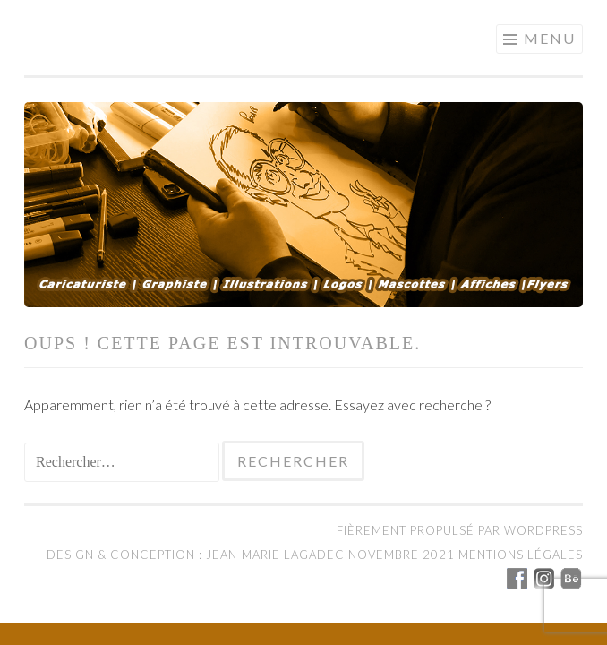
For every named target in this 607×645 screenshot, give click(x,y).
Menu (550, 38)
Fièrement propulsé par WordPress (460, 530)
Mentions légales (520, 554)
